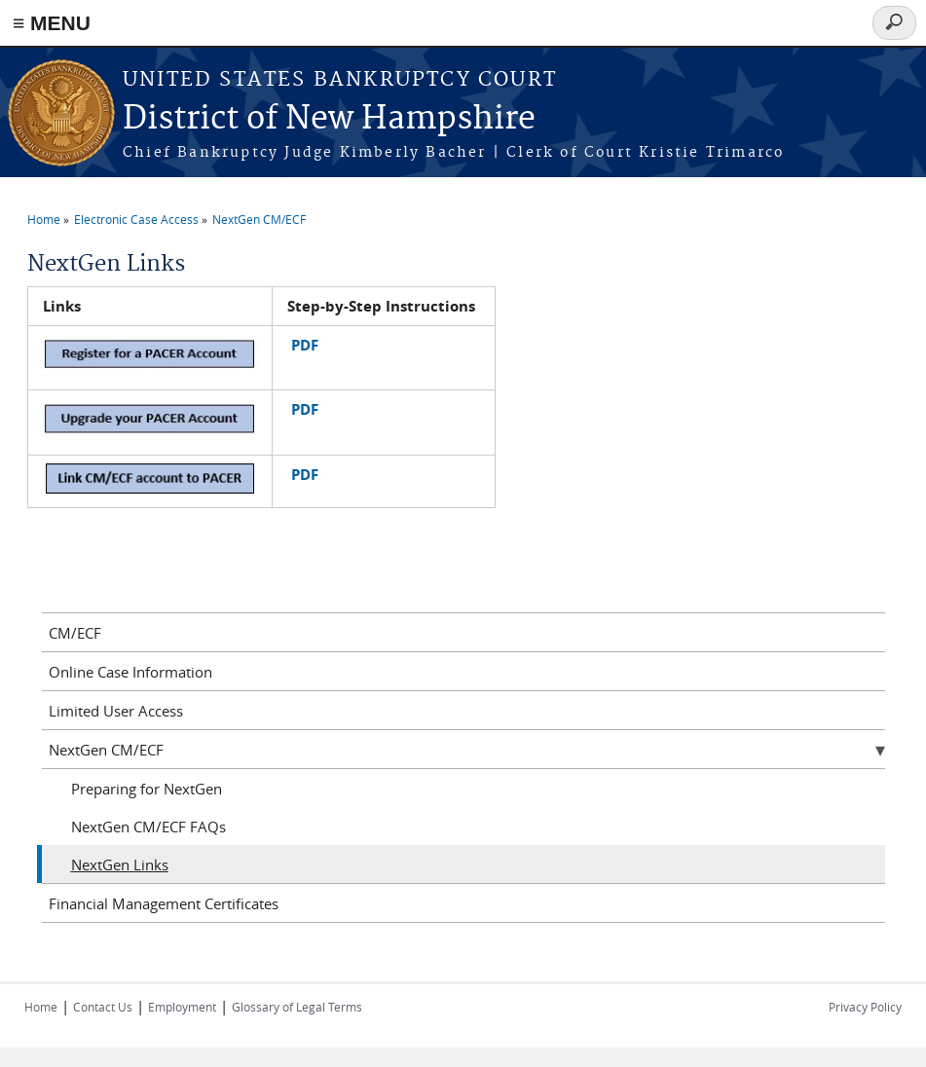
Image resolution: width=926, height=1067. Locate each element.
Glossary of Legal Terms (297, 1006)
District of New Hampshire (329, 119)
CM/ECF (75, 633)
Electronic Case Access (136, 219)
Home (43, 219)
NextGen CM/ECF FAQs (148, 826)
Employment (182, 1006)
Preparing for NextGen (146, 788)
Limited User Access (116, 710)
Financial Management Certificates (163, 903)
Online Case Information (130, 671)
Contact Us (102, 1006)
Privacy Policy (865, 1006)
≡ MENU (52, 23)
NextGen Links (119, 864)
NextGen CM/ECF (259, 219)
